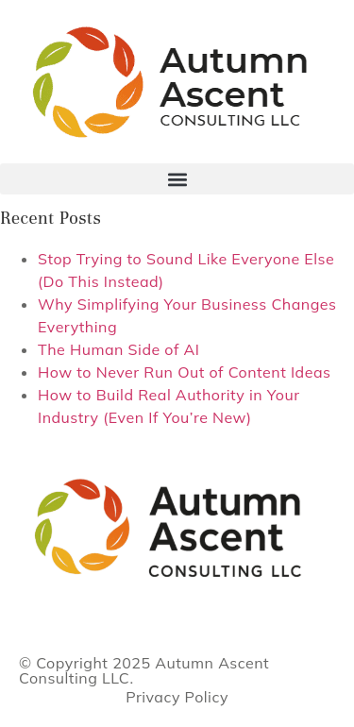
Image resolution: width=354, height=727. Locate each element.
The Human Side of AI (118, 349)
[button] (177, 178)
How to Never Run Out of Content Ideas (184, 372)
